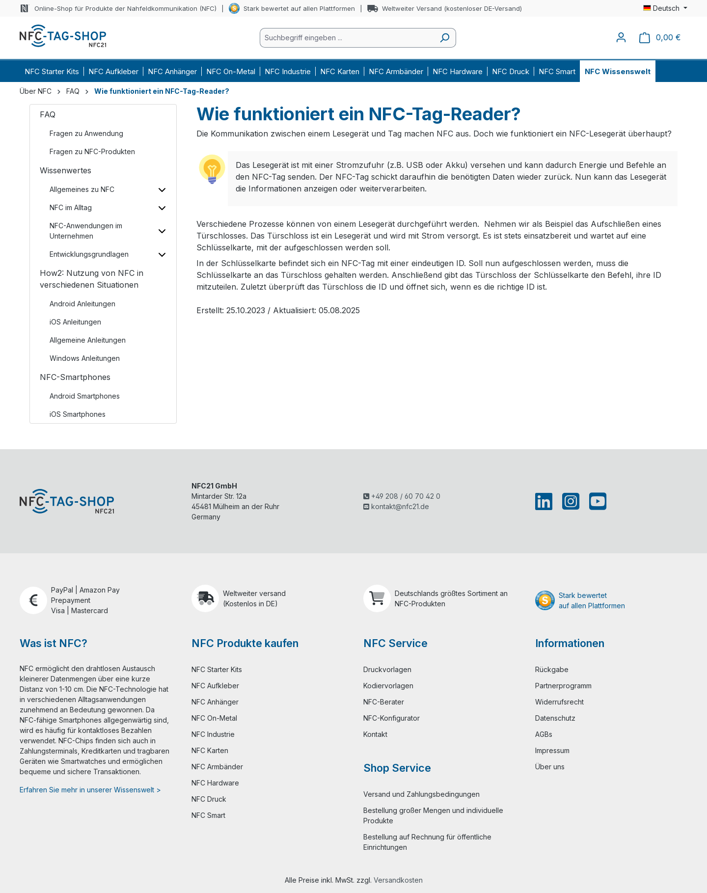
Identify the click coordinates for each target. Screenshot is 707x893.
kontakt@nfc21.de (396, 506)
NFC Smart (208, 815)
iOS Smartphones (78, 414)
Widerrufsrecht (559, 702)
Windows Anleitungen (85, 358)
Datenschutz (555, 718)
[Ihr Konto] (621, 37)
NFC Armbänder (217, 766)
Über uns (550, 766)
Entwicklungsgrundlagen (89, 254)
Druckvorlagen (387, 669)
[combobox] (347, 38)
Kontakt (375, 734)
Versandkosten (398, 880)
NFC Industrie (213, 734)
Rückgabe (552, 669)
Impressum (552, 750)
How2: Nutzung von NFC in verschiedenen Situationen (91, 279)
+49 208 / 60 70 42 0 (401, 496)
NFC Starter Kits (216, 669)
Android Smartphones (85, 396)
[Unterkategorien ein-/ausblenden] (161, 189)
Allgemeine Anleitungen (88, 340)
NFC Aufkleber (215, 685)
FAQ (47, 114)
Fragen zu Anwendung (86, 133)
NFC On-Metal (214, 718)
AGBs (543, 734)
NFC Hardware (215, 783)
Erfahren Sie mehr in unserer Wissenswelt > (90, 789)
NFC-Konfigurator (391, 718)
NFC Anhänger (215, 702)
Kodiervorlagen (388, 685)
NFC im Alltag (71, 207)
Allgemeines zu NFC (82, 189)
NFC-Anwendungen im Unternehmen (86, 230)
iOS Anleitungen (75, 322)
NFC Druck (208, 799)
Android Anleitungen (82, 303)
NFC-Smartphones (75, 377)
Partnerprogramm (563, 685)
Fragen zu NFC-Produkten (92, 151)
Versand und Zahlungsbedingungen (421, 794)
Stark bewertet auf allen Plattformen (299, 8)
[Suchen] (444, 38)
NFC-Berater (383, 702)
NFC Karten (209, 750)
